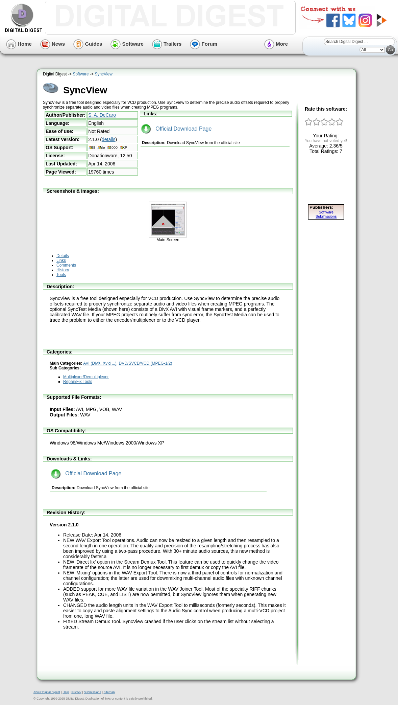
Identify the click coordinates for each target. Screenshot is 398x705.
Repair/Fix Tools (77, 381)
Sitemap (109, 692)
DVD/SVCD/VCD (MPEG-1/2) (145, 363)
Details (62, 255)
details (108, 139)
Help (66, 692)
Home (19, 44)
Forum (203, 44)
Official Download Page (176, 129)
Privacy (76, 692)
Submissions (92, 692)
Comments (66, 265)
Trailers (167, 44)
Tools (61, 274)
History (62, 270)
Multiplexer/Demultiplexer (86, 376)
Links (61, 260)
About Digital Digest (46, 692)
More (276, 44)
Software (127, 44)
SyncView (103, 74)
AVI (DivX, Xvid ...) (99, 363)
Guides (87, 44)
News (52, 44)
